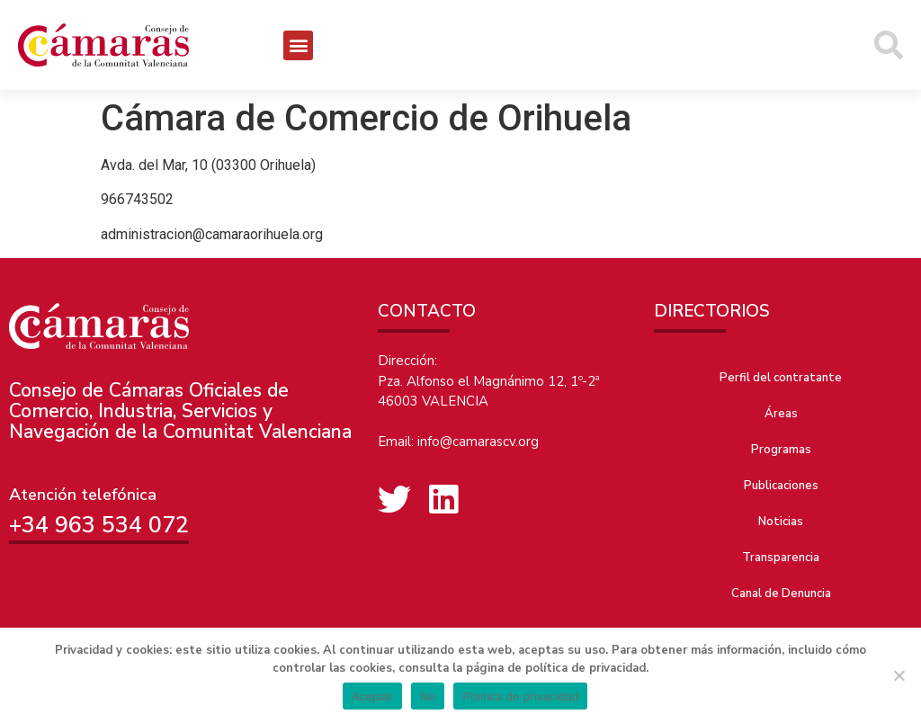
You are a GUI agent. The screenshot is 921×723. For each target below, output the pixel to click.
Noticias (780, 521)
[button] (298, 45)
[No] (899, 675)
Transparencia (780, 557)
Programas (781, 450)
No (427, 696)
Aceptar (373, 696)
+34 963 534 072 (99, 525)
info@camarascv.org (478, 442)
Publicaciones (781, 486)
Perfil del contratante (781, 378)
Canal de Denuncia (781, 593)
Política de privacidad (520, 696)
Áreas (781, 414)
